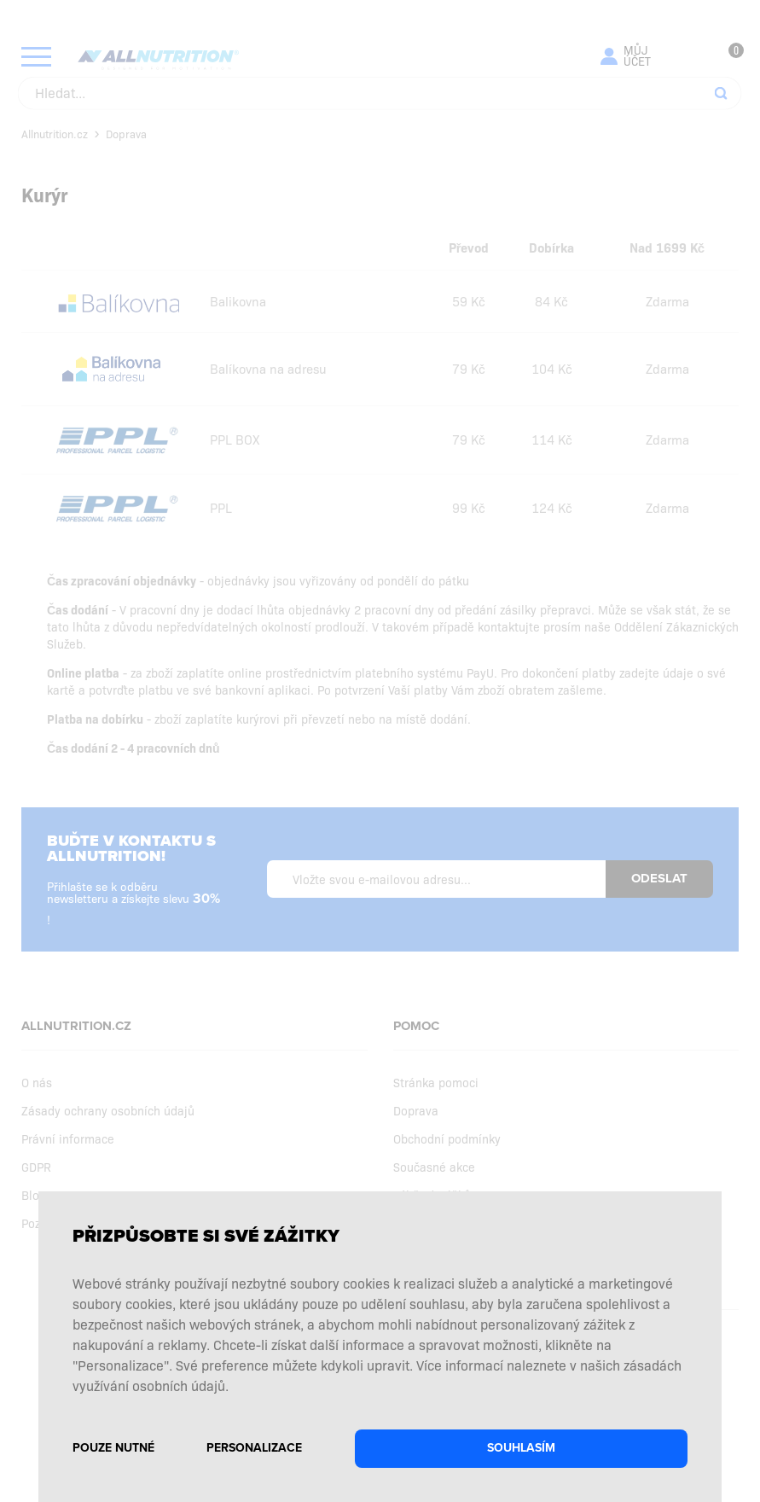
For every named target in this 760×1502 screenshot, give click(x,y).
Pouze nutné (113, 1448)
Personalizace (254, 1448)
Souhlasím (521, 1448)
